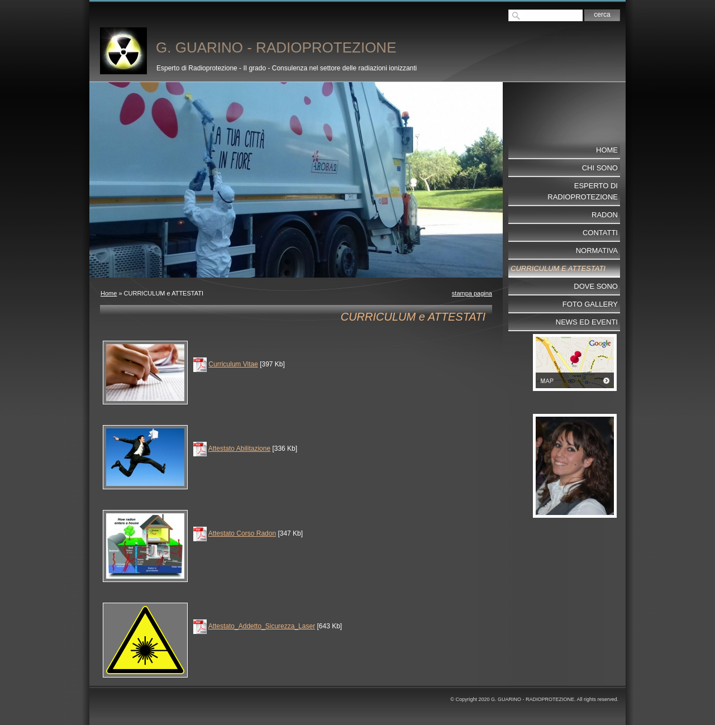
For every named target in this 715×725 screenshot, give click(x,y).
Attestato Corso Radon (242, 533)
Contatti (600, 232)
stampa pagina (472, 293)
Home (109, 293)
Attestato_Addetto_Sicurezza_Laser (261, 626)
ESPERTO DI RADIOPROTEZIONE (582, 191)
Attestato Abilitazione (239, 448)
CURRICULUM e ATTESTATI (558, 268)
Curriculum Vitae (233, 364)
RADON (605, 215)
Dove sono (596, 286)
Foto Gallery (590, 304)
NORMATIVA (597, 250)
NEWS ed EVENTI (587, 322)
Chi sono (600, 168)
